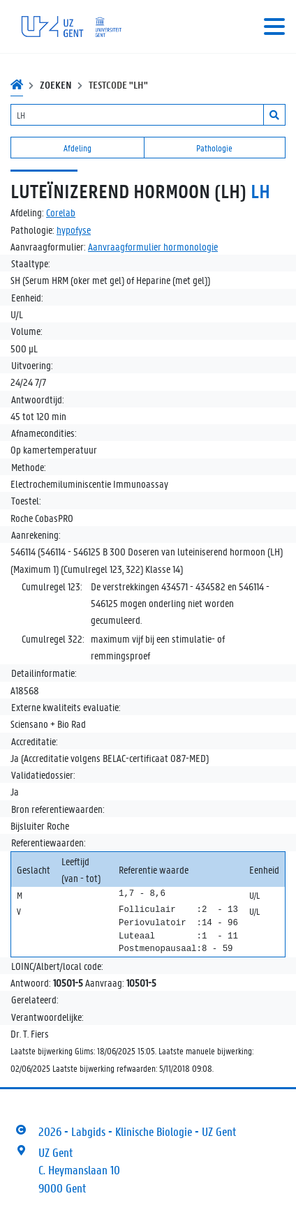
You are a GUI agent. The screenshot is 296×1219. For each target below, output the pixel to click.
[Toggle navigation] (274, 26)
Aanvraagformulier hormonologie (153, 246)
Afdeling (77, 148)
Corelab (60, 212)
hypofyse (74, 230)
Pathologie (214, 148)
